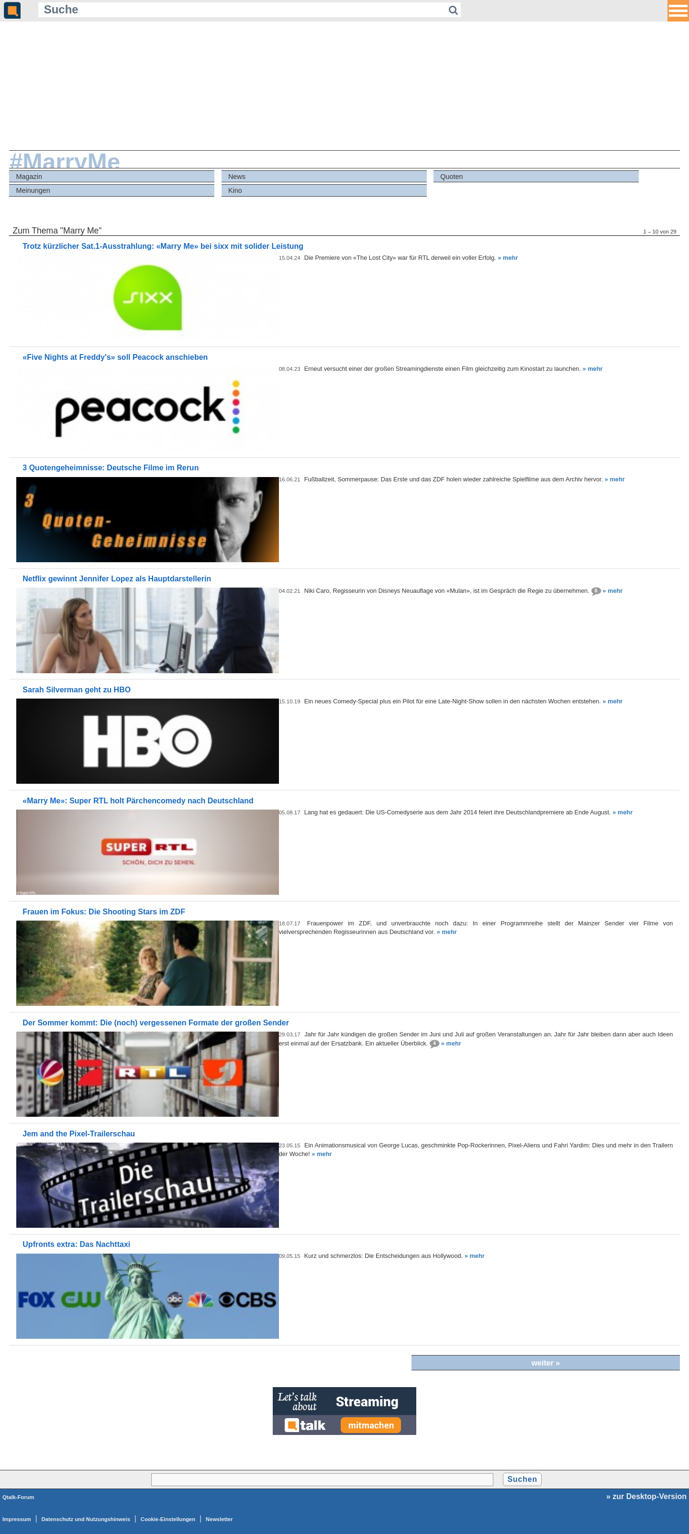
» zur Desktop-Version (646, 1496)
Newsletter (219, 1519)
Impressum (16, 1519)
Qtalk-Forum (18, 1497)
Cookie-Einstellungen (168, 1519)
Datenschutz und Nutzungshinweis (86, 1519)
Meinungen (33, 190)
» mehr (508, 257)
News (236, 176)
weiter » (546, 1363)
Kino (235, 190)
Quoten (451, 176)
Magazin (29, 176)
